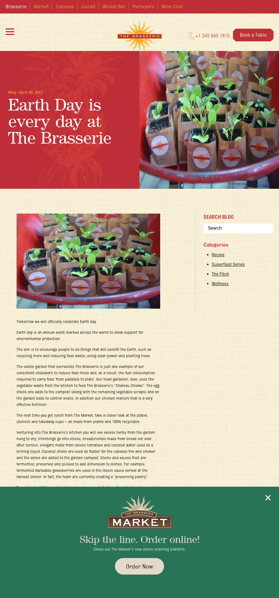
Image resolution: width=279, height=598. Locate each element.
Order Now (139, 566)
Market (41, 6)
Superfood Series (228, 264)
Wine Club (172, 6)
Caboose (65, 6)
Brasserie (16, 6)
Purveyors (143, 6)
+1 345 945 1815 (209, 36)
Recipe (218, 254)
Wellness (220, 283)
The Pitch (220, 273)
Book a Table (253, 34)
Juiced (88, 6)
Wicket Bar (114, 6)
